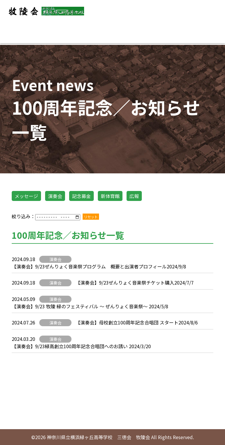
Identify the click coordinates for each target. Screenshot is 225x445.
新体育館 (110, 195)
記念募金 (81, 195)
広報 (134, 195)
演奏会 (55, 195)
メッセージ (26, 195)
